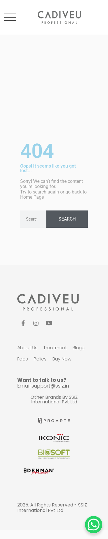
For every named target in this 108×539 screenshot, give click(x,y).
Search (67, 219)
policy (40, 359)
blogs (79, 347)
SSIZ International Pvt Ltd (54, 399)
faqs (22, 359)
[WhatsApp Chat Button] (93, 524)
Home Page (32, 197)
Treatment (55, 347)
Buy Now (61, 359)
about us (27, 347)
